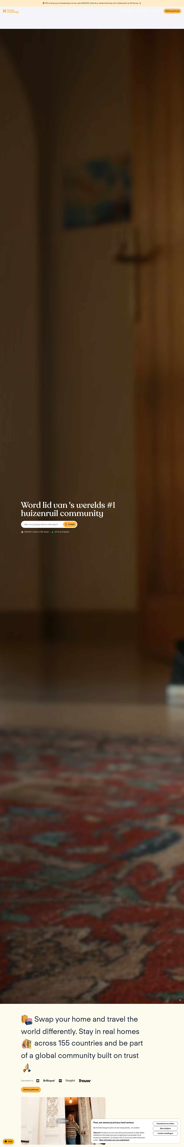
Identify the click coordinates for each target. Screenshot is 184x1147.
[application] (9, 1141)
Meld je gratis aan (172, 11)
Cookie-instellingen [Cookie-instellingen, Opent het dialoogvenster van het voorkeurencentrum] (165, 1134)
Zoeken (70, 502)
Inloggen (157, 11)
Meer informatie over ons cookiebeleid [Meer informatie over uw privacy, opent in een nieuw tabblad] (114, 1140)
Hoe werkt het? (142, 11)
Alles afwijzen (165, 1129)
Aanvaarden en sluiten (165, 1123)
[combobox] (49, 502)
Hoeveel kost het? (127, 11)
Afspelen (63, 1098)
